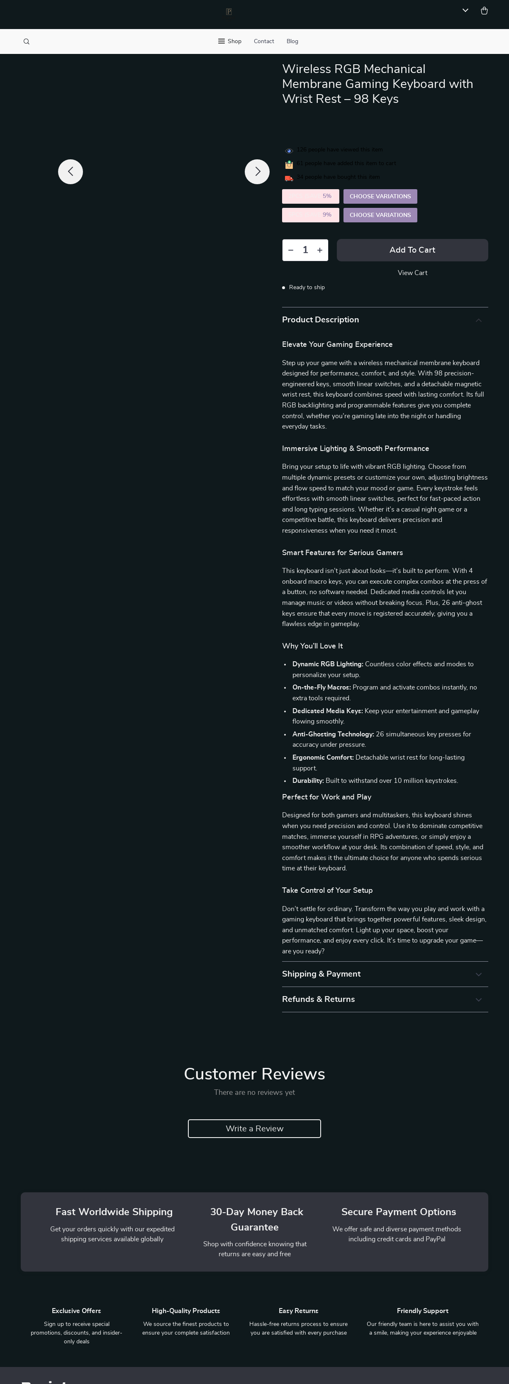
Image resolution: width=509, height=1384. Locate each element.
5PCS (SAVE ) (310, 215)
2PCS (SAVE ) (310, 197)
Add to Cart (412, 250)
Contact (264, 41)
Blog (292, 41)
